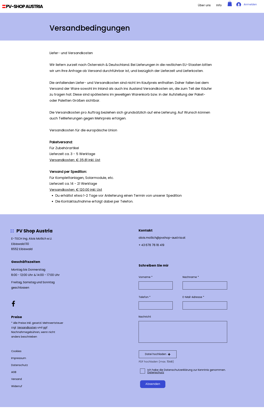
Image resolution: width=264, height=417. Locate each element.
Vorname (145, 277)
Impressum (18, 358)
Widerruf (16, 386)
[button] (230, 3)
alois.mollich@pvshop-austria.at (162, 238)
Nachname (190, 277)
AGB (13, 372)
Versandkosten (27, 327)
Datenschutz (19, 365)
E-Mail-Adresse (192, 297)
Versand (16, 379)
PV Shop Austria (34, 231)
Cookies (16, 351)
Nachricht (145, 316)
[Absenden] (152, 384)
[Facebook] (13, 303)
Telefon (143, 297)
